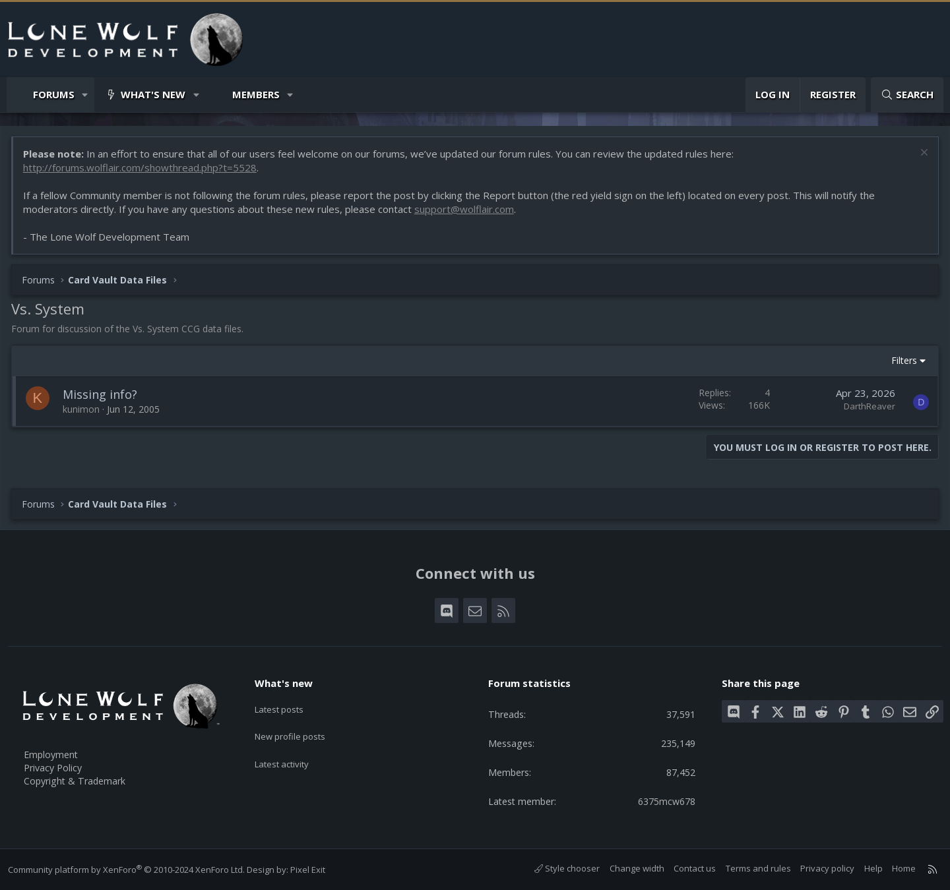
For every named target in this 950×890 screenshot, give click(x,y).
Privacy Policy (60, 764)
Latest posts (286, 703)
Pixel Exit (313, 869)
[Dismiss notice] (920, 156)
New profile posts (298, 729)
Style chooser (561, 868)
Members (256, 94)
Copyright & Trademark (82, 778)
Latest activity (289, 754)
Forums (54, 94)
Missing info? (102, 397)
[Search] (907, 94)
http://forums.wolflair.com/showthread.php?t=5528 (142, 170)
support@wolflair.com (467, 211)
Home (898, 868)
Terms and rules (752, 868)
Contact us (689, 868)
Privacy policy (822, 868)
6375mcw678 (661, 800)
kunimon (83, 411)
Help (867, 868)
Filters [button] (901, 363)
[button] (85, 94)
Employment (57, 750)
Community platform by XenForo (131, 869)
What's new (153, 94)
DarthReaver (867, 409)
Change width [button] (631, 868)
